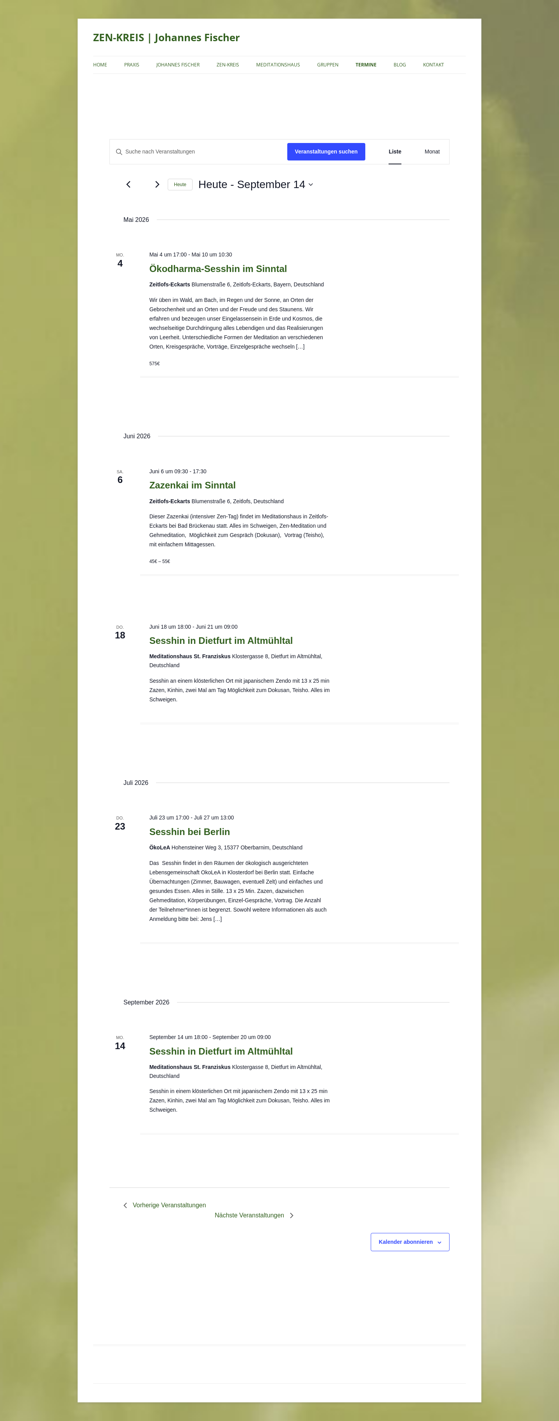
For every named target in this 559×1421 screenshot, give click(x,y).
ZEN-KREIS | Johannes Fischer (166, 37)
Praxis (131, 64)
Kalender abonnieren (406, 1242)
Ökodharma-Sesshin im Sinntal (218, 268)
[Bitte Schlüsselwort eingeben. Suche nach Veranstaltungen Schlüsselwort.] (198, 151)
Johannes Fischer (178, 64)
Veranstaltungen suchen (326, 151)
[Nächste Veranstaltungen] (157, 184)
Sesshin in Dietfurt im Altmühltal (221, 640)
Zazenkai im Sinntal (192, 485)
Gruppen (328, 64)
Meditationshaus (278, 64)
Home (100, 64)
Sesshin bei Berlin (189, 831)
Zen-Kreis (228, 64)
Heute (180, 184)
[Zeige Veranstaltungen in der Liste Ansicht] (395, 151)
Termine (366, 64)
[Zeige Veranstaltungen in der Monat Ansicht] (432, 151)
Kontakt (433, 64)
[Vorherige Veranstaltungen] (128, 184)
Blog (400, 64)
